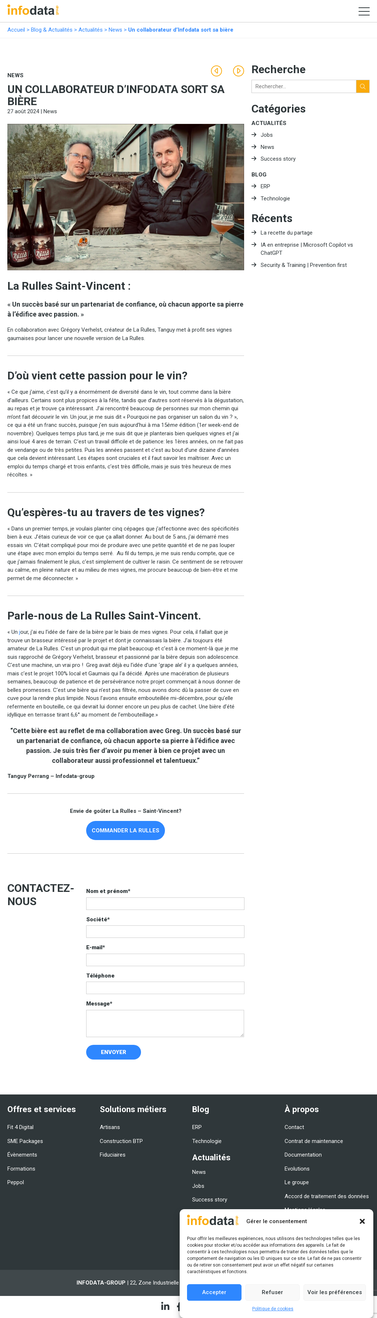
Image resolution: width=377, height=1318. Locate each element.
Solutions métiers (133, 1109)
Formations (21, 1168)
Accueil (16, 29)
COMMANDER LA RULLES (125, 830)
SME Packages (25, 1141)
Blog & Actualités (52, 29)
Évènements (22, 1154)
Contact (294, 1127)
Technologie (275, 198)
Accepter (214, 1292)
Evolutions (297, 1168)
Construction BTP (121, 1141)
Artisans (110, 1127)
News (115, 29)
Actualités (90, 29)
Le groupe (297, 1182)
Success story (278, 159)
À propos (302, 1109)
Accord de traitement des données (327, 1196)
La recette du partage (287, 232)
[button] (362, 1221)
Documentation (303, 1154)
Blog (259, 174)
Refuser (272, 1292)
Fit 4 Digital (20, 1127)
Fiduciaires (113, 1154)
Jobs (267, 135)
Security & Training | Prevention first (304, 265)
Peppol (15, 1182)
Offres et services (41, 1109)
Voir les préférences (334, 1292)
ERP (265, 186)
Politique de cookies (272, 1308)
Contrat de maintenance (314, 1141)
